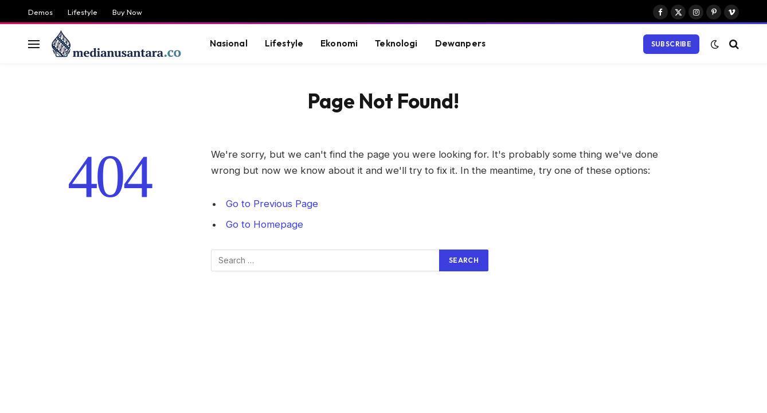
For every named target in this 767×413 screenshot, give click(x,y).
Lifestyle (82, 12)
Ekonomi (339, 43)
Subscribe (671, 44)
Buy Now (127, 12)
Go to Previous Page (272, 203)
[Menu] (34, 44)
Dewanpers (460, 43)
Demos (40, 12)
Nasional (229, 43)
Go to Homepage (264, 224)
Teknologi (396, 43)
